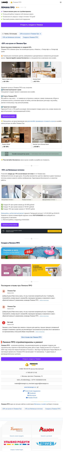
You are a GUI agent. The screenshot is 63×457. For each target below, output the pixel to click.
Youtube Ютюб (31, 398)
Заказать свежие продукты (17, 436)
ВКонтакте (31, 395)
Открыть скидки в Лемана (31, 25)
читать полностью (44, 300)
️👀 (9, 34)
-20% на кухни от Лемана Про (12, 409)
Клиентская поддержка (31, 391)
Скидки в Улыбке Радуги (16, 449)
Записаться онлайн (9, 116)
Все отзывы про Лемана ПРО (31, 337)
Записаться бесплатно (10, 225)
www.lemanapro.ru (30, 387)
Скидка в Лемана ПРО (52, 409)
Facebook (31, 393)
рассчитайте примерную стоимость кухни (41, 121)
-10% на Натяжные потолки (33, 409)
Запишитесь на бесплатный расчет (12, 213)
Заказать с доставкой (46, 436)
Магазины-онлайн (40, 404)
